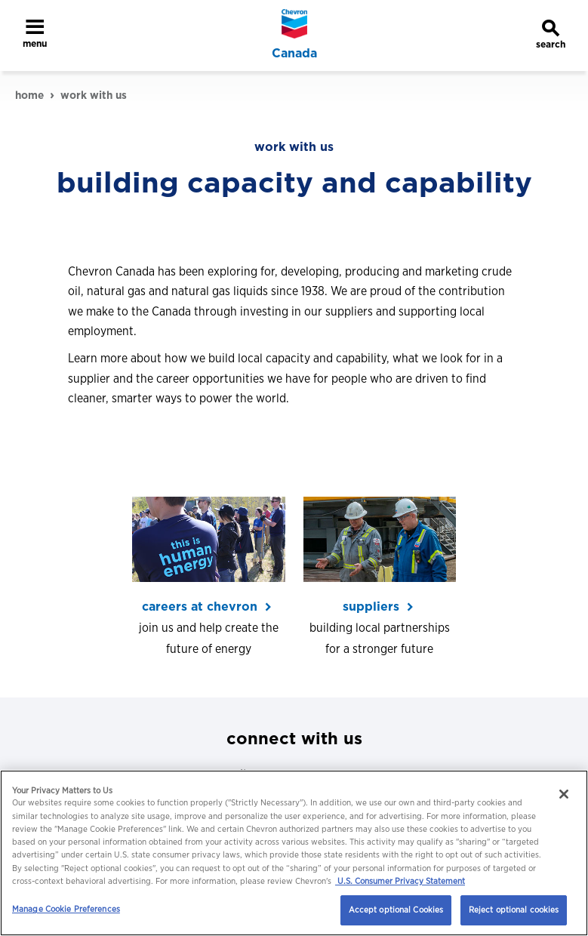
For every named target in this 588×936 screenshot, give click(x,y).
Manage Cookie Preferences (66, 909)
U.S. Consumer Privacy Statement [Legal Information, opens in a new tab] (400, 881)
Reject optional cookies (514, 909)
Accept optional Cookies (396, 909)
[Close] (563, 794)
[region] (294, 853)
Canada (294, 54)
